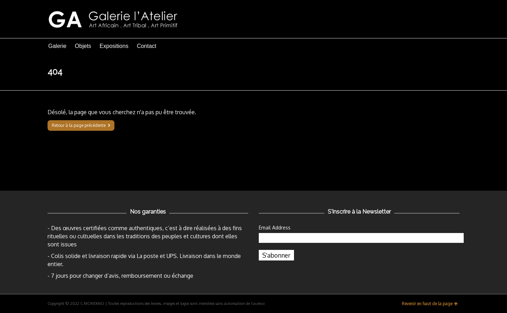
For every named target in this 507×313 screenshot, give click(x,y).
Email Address (274, 228)
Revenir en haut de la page (430, 303)
